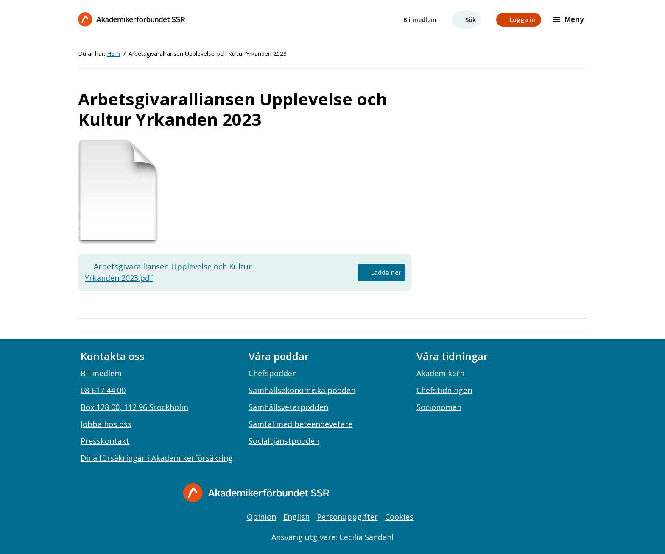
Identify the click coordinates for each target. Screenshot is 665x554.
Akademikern (440, 373)
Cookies (399, 517)
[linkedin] (454, 494)
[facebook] (419, 494)
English (296, 517)
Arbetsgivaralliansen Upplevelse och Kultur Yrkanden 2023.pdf (168, 272)
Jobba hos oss (106, 424)
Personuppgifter (347, 517)
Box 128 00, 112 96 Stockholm (134, 407)
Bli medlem (419, 20)
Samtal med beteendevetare (300, 424)
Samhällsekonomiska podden (302, 390)
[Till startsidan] (131, 19)
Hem (113, 54)
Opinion (261, 517)
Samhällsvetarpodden (288, 407)
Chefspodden (273, 373)
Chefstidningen (444, 390)
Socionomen (438, 407)
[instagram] (437, 494)
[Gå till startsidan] (256, 492)
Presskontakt (105, 441)
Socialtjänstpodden (284, 441)
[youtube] (472, 494)
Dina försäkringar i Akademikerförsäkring (157, 458)
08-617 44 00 (103, 390)
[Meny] (569, 19)
